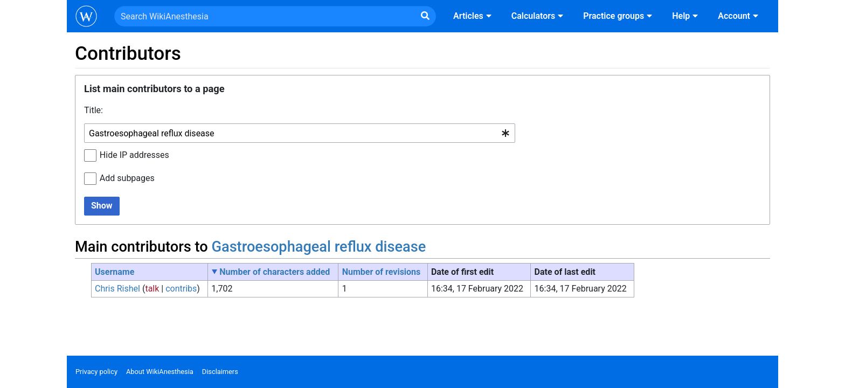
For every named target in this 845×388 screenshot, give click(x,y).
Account (739, 16)
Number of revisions (381, 272)
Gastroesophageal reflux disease (318, 246)
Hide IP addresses (134, 155)
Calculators (538, 16)
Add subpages (127, 178)
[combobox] (299, 133)
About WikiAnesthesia (159, 372)
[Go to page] (425, 16)
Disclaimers (220, 372)
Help (686, 16)
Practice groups (619, 16)
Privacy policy (96, 372)
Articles (473, 16)
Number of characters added (274, 272)
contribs (181, 288)
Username (114, 272)
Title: (93, 110)
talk (152, 288)
